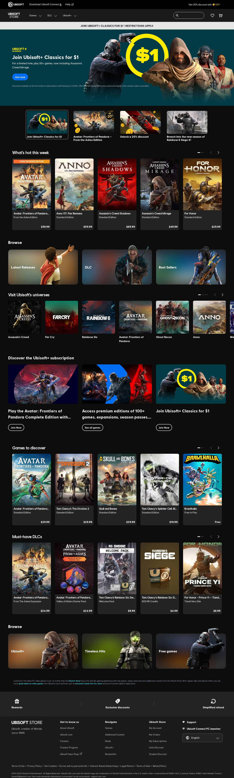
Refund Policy (159, 766)
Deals (108, 741)
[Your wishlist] (212, 15)
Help (69, 4)
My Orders (154, 734)
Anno (99, 683)
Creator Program (69, 747)
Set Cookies (50, 766)
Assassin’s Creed (82, 683)
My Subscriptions (158, 741)
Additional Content (115, 734)
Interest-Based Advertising (104, 766)
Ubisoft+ (109, 747)
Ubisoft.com (66, 734)
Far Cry (93, 683)
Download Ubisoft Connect (45, 4)
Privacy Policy (34, 766)
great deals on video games (31, 683)
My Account (155, 728)
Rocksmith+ (111, 754)
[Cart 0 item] (220, 15)
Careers (64, 741)
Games (108, 728)
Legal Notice (127, 766)
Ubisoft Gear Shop (71, 753)
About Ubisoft (67, 728)
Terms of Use (18, 766)
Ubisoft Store (74, 681)
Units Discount (156, 747)
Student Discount (158, 754)
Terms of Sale (143, 766)
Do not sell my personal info (73, 766)
